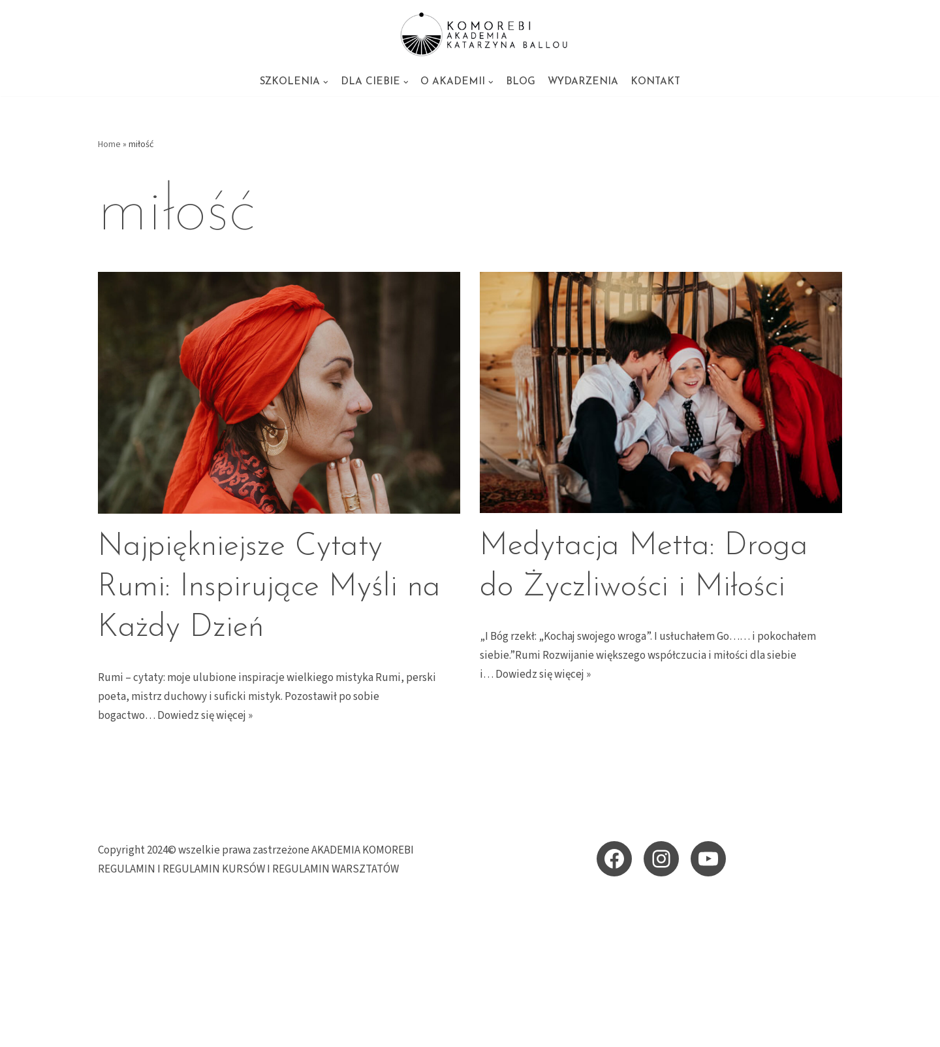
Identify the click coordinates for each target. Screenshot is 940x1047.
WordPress (213, 1029)
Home (109, 144)
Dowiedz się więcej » (205, 715)
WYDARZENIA (583, 82)
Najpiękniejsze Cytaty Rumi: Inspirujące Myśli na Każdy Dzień (269, 587)
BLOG (520, 82)
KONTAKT (655, 82)
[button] (325, 82)
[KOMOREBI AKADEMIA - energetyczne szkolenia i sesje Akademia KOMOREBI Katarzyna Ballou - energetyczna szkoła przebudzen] (470, 34)
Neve (110, 1029)
